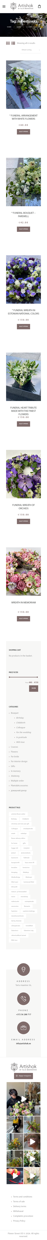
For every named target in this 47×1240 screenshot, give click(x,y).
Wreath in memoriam (23, 602)
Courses (14, 747)
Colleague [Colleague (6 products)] (14, 828)
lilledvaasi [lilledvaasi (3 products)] (29, 877)
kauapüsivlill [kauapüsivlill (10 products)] (15, 862)
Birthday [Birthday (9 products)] (14, 819)
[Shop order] (30, 50)
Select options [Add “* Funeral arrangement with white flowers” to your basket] (23, 131)
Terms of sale (19, 1202)
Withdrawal (18, 1211)
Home (9, 27)
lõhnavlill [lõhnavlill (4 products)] (14, 887)
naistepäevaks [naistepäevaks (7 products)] (29, 901)
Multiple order (17, 781)
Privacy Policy (19, 1221)
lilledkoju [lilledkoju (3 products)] (26, 872)
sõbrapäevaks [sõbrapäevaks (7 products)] (15, 926)
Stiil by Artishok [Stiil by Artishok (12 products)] (16, 921)
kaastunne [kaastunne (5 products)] (14, 858)
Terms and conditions (22, 1197)
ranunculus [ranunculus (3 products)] (15, 906)
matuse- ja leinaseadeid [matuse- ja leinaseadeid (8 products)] (18, 892)
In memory (16, 771)
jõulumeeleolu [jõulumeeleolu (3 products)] (25, 853)
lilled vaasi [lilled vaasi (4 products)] (14, 882)
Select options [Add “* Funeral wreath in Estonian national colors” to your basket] (23, 326)
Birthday (20, 718)
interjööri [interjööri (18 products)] (27, 848)
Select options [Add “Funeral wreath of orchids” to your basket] (23, 521)
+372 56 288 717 (23, 1014)
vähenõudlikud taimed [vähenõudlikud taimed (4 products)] (18, 935)
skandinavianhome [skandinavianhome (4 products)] (17, 916)
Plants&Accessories (19, 786)
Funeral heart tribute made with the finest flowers (23, 411)
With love (20, 742)
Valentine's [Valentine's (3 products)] (14, 930)
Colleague (20, 728)
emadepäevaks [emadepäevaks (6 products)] (28, 828)
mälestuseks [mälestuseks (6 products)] (15, 901)
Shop (19, 27)
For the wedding (23, 732)
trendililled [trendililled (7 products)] (29, 926)
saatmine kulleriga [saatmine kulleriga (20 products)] (29, 911)
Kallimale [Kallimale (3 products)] (26, 858)
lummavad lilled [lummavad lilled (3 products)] (29, 882)
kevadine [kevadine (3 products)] (14, 867)
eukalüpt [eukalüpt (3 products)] (23, 833)
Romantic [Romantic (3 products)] (27, 906)
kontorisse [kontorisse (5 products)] (26, 867)
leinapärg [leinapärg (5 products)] (14, 872)
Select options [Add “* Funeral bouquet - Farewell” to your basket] (23, 229)
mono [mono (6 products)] (13, 896)
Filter (34, 688)
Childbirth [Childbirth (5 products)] (25, 819)
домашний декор (19, 791)
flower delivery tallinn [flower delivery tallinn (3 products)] (18, 838)
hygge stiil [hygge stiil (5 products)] (14, 848)
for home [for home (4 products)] (14, 843)
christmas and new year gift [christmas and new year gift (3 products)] (20, 824)
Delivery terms (19, 1206)
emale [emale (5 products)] (13, 833)
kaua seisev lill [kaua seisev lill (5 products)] (29, 862)
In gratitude (21, 737)
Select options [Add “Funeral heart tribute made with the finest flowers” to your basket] (23, 424)
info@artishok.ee (23, 1044)
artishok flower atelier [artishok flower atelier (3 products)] (18, 814)
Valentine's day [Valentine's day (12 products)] (29, 930)
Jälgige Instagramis (23, 1076)
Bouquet (15, 713)
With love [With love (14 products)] (14, 940)
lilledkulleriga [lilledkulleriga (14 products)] (15, 877)
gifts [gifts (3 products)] (24, 843)
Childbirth (20, 723)
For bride (15, 757)
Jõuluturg (15, 776)
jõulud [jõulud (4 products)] (13, 853)
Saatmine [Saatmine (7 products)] (14, 911)
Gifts (13, 766)
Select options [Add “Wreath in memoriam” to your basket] (23, 618)
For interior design (19, 761)
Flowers (14, 752)
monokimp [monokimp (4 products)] (24, 896)
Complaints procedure (23, 1216)
